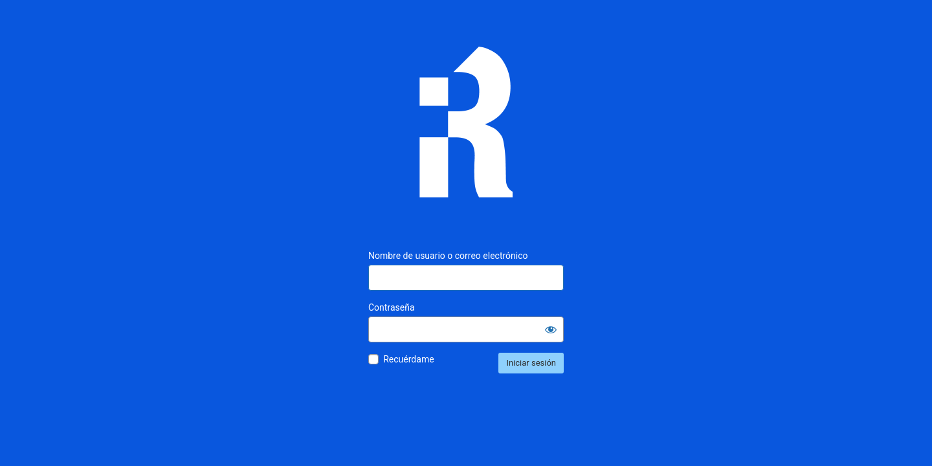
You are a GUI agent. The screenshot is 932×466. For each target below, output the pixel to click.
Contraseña (391, 307)
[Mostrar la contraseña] (551, 329)
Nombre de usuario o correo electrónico (448, 255)
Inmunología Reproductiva (466, 132)
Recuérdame (408, 359)
